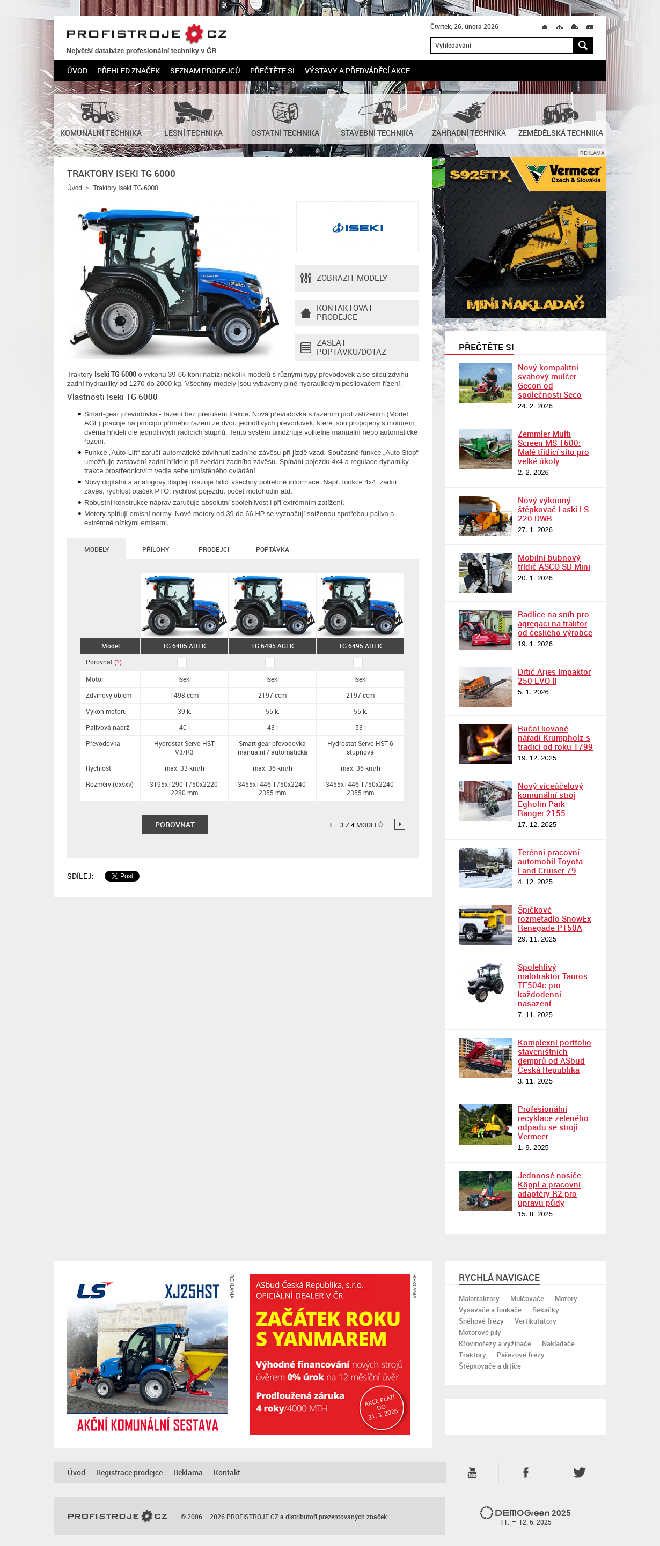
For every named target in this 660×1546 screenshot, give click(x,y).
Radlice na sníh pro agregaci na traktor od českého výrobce (555, 623)
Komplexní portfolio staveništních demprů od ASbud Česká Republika (554, 1056)
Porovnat (104, 662)
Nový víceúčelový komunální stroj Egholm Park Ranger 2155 (550, 799)
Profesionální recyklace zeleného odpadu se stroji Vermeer (553, 1122)
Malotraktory (479, 1298)
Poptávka (272, 549)
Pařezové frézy (521, 1355)
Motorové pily (480, 1332)
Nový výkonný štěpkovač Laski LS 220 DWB (553, 509)
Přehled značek (128, 70)
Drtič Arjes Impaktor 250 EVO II (554, 676)
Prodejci (214, 549)
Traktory (472, 1355)
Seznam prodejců (205, 70)
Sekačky (545, 1310)
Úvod (77, 70)
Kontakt (227, 1472)
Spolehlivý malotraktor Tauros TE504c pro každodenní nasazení (553, 985)
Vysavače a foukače (490, 1310)
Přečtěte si (272, 70)
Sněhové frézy (481, 1321)
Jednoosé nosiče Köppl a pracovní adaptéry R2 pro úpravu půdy (549, 1189)
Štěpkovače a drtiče (490, 1366)
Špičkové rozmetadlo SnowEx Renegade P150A (554, 918)
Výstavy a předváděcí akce (357, 70)
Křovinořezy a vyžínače (495, 1343)
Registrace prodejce (129, 1472)
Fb (527, 1472)
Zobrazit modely (343, 278)
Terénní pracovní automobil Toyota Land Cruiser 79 (550, 861)
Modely (96, 549)
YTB (474, 1472)
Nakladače (558, 1343)
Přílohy (155, 549)
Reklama (188, 1472)
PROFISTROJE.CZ (146, 35)
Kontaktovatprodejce (336, 313)
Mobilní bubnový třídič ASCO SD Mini (554, 562)
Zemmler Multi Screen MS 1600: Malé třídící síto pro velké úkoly (553, 447)
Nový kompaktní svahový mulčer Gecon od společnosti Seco (550, 381)
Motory (566, 1298)
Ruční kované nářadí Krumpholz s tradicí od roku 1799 (555, 737)
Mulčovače (527, 1298)
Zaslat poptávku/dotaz (343, 347)
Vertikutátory (535, 1321)
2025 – (525, 1516)
